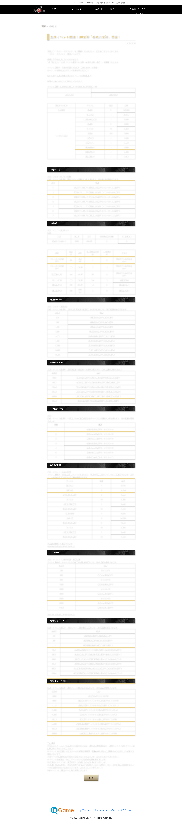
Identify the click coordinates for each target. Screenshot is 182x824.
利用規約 (96, 810)
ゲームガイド (100, 10)
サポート (90, 3)
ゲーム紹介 (80, 10)
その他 (142, 10)
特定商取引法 (124, 810)
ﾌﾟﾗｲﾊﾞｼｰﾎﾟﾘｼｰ (109, 810)
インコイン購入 (79, 3)
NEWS (59, 10)
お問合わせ (85, 810)
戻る (91, 777)
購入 (121, 10)
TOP (44, 26)
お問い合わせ (100, 3)
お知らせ (110, 3)
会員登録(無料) (121, 3)
